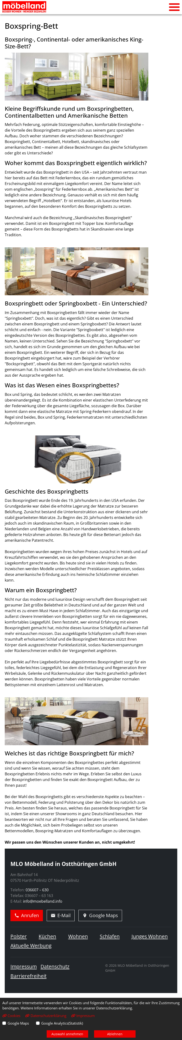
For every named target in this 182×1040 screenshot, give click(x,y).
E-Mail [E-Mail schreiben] (61, 915)
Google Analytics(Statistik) (62, 1023)
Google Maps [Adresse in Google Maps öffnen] (100, 915)
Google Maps (18, 1023)
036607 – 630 (37, 889)
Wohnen (78, 936)
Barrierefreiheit (28, 976)
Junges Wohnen (150, 936)
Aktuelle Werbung (30, 945)
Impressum (23, 966)
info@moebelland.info (42, 901)
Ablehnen (115, 1034)
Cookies (11, 1015)
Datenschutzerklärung (45, 1015)
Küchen (47, 936)
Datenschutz (55, 966)
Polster (18, 936)
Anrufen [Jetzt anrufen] (26, 915)
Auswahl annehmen (67, 1034)
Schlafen (110, 936)
